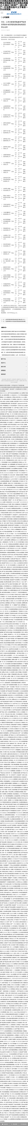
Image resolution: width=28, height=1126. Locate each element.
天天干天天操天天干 (23, 409)
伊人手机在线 (14, 1052)
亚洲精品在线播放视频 (12, 670)
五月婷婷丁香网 (15, 945)
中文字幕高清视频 (8, 955)
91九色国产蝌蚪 (8, 905)
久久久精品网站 (14, 932)
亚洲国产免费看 (12, 1039)
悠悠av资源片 (20, 651)
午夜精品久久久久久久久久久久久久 (14, 1087)
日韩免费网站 (6, 1110)
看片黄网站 (4, 1100)
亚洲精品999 (23, 1117)
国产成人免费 (18, 903)
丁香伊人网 (8, 993)
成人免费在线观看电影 (11, 651)
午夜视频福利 (15, 657)
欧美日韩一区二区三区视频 (11, 1060)
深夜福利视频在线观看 (15, 850)
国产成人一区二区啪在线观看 (9, 1098)
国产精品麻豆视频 (18, 617)
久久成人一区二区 (10, 1016)
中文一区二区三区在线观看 (9, 565)
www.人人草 (19, 426)
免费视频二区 (6, 1043)
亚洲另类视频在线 (22, 592)
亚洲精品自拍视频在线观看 (8, 416)
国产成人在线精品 (18, 441)
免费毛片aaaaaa (6, 963)
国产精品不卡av (19, 817)
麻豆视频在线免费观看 (16, 663)
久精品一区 (3, 829)
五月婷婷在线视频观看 (16, 785)
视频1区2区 (22, 800)
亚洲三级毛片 (23, 1058)
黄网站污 (10, 858)
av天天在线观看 (23, 856)
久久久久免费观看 (13, 779)
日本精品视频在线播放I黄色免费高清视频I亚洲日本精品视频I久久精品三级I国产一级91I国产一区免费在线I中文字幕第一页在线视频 (14, 389)
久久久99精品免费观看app (16, 900)
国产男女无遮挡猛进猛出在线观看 (11, 873)
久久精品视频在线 (13, 611)
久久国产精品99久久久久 (16, 726)
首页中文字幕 (15, 581)
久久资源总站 (7, 1026)
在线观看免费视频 (5, 481)
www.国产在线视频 (11, 825)
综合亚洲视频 (10, 888)
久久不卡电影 (21, 879)
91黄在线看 (17, 827)
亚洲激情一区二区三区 (16, 640)
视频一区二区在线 (15, 676)
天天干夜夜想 (8, 657)
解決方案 (3, 366)
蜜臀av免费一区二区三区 (18, 659)
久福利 (11, 558)
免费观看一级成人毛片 (8, 483)
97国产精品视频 (19, 756)
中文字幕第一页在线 (7, 789)
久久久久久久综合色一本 (10, 472)
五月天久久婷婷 (5, 537)
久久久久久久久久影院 (14, 838)
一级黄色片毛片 (24, 827)
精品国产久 (16, 514)
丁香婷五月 (24, 558)
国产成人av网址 (7, 676)
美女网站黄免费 (8, 581)
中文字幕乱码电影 (16, 884)
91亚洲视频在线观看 (15, 909)
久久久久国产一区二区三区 (19, 502)
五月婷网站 (24, 615)
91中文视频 (18, 531)
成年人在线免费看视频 (10, 712)
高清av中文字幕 (19, 747)
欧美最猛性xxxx (8, 586)
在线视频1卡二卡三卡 (21, 770)
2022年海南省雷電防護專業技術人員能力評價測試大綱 (13, 334)
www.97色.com (23, 838)
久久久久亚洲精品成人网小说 (11, 737)
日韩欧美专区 (18, 535)
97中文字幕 (14, 644)
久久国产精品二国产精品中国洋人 (9, 445)
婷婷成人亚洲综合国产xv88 (11, 447)
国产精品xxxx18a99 (4, 726)
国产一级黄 (21, 584)
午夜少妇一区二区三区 (20, 686)
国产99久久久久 (17, 703)
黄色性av (22, 1026)
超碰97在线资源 (4, 741)
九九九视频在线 (8, 397)
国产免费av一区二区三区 (18, 1068)
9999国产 (11, 867)
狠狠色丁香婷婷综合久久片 (6, 703)
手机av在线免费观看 (15, 865)
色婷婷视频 (15, 789)
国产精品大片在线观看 (16, 602)
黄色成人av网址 (15, 856)
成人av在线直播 (6, 1106)
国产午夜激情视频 (14, 481)
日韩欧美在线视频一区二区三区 (9, 707)
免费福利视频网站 (11, 552)
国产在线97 (24, 1070)
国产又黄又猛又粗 (21, 491)
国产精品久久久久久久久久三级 (7, 647)
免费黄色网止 (6, 739)
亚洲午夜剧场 (22, 1100)
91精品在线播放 (16, 668)
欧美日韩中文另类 (21, 661)
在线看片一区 (15, 430)
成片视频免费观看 (9, 846)
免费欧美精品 (9, 894)
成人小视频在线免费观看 (6, 957)
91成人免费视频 (4, 735)
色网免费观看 (23, 865)
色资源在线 (5, 760)
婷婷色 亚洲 (21, 779)
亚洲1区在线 (14, 993)
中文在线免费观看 (20, 466)
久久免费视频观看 (9, 730)
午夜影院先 (22, 947)
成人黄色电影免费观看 (7, 456)
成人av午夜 (10, 861)
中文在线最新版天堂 (13, 928)
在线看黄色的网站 (16, 1010)
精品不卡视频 (23, 489)
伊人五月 (21, 718)
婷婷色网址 (16, 917)
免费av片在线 (5, 672)
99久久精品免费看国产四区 (16, 493)
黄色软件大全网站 (6, 856)
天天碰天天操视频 (15, 516)
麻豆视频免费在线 (5, 999)
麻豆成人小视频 (10, 869)
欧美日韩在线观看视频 (17, 942)
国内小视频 (18, 854)
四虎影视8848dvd (17, 777)
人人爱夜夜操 (12, 1024)
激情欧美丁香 (13, 743)
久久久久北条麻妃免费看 (15, 886)
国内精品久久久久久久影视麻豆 (16, 1089)
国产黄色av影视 (8, 623)
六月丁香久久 (7, 529)
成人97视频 (2, 521)
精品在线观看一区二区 (18, 861)
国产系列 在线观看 (21, 974)
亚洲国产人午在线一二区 (12, 1077)
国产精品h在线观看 (20, 823)
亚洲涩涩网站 (22, 477)
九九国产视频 (16, 1028)
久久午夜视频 (15, 800)
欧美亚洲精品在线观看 (7, 777)
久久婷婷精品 (20, 913)
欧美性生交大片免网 (23, 609)
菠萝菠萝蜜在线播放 (10, 814)
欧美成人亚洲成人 (4, 867)
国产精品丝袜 (8, 1070)
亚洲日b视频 (10, 519)
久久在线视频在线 (11, 466)
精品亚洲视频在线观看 (9, 642)
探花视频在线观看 (8, 980)
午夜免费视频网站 (9, 796)
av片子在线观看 (4, 474)
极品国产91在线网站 (15, 579)
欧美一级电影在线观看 (18, 474)
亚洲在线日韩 (13, 999)
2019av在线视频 (20, 552)
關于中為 (3, 359)
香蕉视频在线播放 (20, 428)
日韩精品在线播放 (4, 449)
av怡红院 (3, 412)
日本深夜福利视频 (17, 630)
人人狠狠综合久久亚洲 (18, 422)
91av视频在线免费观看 (15, 819)
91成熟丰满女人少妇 (9, 787)
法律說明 (14, 379)
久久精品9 (14, 745)
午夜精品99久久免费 (21, 420)
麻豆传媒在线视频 (21, 707)
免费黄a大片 (14, 762)
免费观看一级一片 (9, 605)
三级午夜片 (19, 743)
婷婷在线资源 (22, 921)
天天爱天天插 (13, 951)
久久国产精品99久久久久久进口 (13, 548)
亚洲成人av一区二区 (10, 968)
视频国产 (10, 877)
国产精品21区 (17, 558)
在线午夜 (6, 940)
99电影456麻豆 (17, 527)
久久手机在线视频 (24, 657)
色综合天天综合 (15, 758)
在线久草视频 (18, 672)
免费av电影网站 (20, 1098)
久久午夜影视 (22, 1085)
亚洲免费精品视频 (23, 443)
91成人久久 (15, 1096)
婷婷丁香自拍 (10, 523)
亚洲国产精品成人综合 (17, 588)
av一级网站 (4, 634)
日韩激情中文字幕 (7, 1096)
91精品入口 (12, 871)
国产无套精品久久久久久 (12, 409)
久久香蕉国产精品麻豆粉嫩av (7, 1073)
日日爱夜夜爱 (7, 768)
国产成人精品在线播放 (7, 571)
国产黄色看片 (18, 871)
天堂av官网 (25, 739)
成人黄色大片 (8, 1068)
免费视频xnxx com (10, 535)
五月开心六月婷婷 (11, 720)
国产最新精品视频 (8, 722)
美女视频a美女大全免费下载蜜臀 (18, 1106)
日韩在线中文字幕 (6, 945)
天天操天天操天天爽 (22, 951)
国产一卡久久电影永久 (16, 924)
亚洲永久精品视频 (10, 756)
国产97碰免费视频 (13, 453)
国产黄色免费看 (12, 907)
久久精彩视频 (4, 500)
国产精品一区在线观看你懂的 (16, 619)
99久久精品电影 (7, 833)
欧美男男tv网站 (19, 695)
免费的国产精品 (17, 852)
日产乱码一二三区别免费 (13, 997)
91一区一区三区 (4, 611)
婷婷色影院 (13, 435)
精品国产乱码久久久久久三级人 (9, 563)
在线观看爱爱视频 (13, 470)
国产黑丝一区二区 (7, 1058)
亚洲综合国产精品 (24, 479)
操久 (2, 770)
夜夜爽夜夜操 (3, 552)
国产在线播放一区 (20, 720)
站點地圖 (4, 379)
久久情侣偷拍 (14, 926)
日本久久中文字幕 (23, 401)
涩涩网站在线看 (16, 1058)
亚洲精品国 (9, 588)
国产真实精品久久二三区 (11, 556)
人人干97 (19, 575)
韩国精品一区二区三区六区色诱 (13, 458)
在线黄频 (25, 989)
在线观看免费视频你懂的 (18, 437)
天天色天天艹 (14, 592)
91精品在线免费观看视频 (9, 653)
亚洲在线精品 (20, 678)
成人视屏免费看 (5, 395)
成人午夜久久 (5, 1112)
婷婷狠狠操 (13, 808)
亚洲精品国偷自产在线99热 (21, 439)
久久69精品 (7, 909)
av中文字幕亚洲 (16, 1066)
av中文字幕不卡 (15, 479)
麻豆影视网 (21, 963)
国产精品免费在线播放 (11, 798)
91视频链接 (24, 724)
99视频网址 (18, 749)
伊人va (6, 1054)
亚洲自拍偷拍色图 (14, 1091)
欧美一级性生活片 (8, 567)
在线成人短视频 (10, 401)
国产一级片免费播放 (23, 733)
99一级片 (4, 523)
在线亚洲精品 (20, 693)
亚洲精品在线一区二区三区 (8, 959)
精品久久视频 (7, 674)
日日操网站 (9, 745)
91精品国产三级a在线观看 (14, 1104)
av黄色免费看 (7, 540)
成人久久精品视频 (4, 617)
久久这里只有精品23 (12, 693)
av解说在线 (9, 754)
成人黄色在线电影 (6, 926)
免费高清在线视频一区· (8, 407)
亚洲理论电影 (17, 888)
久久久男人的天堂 (23, 525)
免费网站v (19, 636)
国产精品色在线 (14, 733)
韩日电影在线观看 (21, 556)
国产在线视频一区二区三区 (7, 527)
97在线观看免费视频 (13, 609)
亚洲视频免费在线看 (5, 403)
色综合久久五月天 (11, 426)
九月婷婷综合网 (15, 781)
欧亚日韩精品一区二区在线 (19, 623)
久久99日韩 (11, 728)
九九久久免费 (13, 913)
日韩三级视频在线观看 (5, 758)
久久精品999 (19, 565)
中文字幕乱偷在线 (17, 701)
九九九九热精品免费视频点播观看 (12, 665)
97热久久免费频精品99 (16, 529)
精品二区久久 (10, 1012)
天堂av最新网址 (20, 487)
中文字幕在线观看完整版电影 (13, 848)
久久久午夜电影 (4, 1119)
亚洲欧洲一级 (17, 728)
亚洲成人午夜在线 (14, 577)
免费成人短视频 (7, 984)
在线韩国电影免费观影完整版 (15, 561)
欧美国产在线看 (18, 867)
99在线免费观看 (17, 632)
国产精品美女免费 (7, 961)
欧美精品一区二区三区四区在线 (16, 760)
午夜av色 (7, 714)
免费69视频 (5, 838)
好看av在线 (20, 674)
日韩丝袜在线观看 (16, 1070)
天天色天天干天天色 (18, 858)
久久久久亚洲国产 (14, 1085)
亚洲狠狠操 (10, 793)
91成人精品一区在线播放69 (16, 714)
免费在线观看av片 (18, 787)
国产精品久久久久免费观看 (20, 976)
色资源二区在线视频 (7, 1020)
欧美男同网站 (24, 884)
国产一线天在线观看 (10, 1045)
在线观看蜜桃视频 (10, 1064)
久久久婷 (18, 615)
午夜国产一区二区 (12, 500)
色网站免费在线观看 (22, 644)
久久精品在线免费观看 (18, 485)
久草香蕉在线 (17, 689)
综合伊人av (14, 833)
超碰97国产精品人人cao (12, 829)
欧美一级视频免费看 (5, 764)
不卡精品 (4, 693)
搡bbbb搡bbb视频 (7, 437)
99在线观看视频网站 (14, 940)
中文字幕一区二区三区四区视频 (16, 542)
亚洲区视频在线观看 (16, 682)
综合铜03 (10, 1083)
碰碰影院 (14, 957)
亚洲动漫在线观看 (10, 598)
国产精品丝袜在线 (4, 420)
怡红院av (19, 1039)
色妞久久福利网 (20, 435)
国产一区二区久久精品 (13, 1100)
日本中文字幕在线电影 (11, 915)
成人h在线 (17, 959)
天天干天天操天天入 (23, 1020)
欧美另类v (18, 397)
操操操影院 (8, 682)
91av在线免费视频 (21, 533)
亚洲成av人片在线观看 (16, 1022)
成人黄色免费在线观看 (8, 827)
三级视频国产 (6, 865)
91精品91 (8, 1079)
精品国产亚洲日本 (23, 447)
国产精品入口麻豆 (19, 407)
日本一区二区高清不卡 (21, 472)
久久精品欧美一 (13, 991)
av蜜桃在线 (3, 1001)
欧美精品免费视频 (9, 1062)
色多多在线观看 (10, 917)
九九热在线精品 (4, 858)
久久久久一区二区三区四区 (17, 1079)
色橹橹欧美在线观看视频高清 (20, 519)
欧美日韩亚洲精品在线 (18, 567)
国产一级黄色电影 (4, 991)
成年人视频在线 (21, 915)
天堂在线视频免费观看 (19, 821)
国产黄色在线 (24, 852)
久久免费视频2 (17, 846)
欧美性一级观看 (8, 800)
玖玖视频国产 (22, 1014)
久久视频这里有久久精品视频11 (16, 449)
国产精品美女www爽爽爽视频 (14, 1047)
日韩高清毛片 (9, 502)
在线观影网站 (17, 796)
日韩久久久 (15, 894)
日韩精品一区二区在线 (6, 596)
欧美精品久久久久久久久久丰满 (12, 607)
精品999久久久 (11, 695)
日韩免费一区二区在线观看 (20, 418)
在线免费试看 (14, 768)
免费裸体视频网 (8, 783)
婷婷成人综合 (19, 989)
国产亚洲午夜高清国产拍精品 (10, 804)
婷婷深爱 (16, 401)
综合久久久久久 (4, 393)
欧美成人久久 (24, 516)
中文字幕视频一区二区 (15, 1043)
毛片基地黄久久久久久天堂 (15, 1075)
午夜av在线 (12, 1112)
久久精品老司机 (21, 445)
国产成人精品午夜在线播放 (12, 584)
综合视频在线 (11, 498)
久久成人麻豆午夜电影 (9, 638)
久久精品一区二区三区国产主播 (16, 600)
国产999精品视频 (23, 430)
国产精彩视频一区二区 (20, 598)
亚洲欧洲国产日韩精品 (16, 724)
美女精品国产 (14, 403)
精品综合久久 (16, 754)
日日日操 (22, 754)
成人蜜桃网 (14, 974)
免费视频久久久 (16, 783)
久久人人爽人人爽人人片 (16, 953)
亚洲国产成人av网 (23, 997)
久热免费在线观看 (7, 911)
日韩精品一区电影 (20, 1024)
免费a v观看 (5, 791)
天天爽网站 (14, 399)
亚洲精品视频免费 (20, 628)
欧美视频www (6, 477)
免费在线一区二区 (4, 533)
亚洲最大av (12, 628)
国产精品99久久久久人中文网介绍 (10, 718)
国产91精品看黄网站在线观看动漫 (17, 1115)
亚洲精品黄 (19, 739)
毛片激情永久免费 (5, 913)
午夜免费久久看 (4, 886)
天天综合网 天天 (22, 806)
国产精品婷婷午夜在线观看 (12, 691)
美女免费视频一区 (8, 898)
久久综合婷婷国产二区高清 (15, 405)
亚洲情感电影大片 (14, 443)
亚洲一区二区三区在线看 (10, 428)
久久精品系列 (11, 903)
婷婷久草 (19, 399)
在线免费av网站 (18, 1073)
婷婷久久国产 (20, 745)
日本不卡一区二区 (14, 477)
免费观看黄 (21, 1077)
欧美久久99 (12, 512)
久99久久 (18, 712)
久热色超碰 (15, 1083)
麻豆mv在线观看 (8, 655)
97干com (11, 617)
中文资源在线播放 (10, 550)
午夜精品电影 (21, 926)
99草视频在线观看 (20, 751)
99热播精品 (5, 405)
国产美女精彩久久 (19, 1005)
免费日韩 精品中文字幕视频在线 (9, 810)
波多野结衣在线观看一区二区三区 (17, 649)
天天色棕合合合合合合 (16, 1081)
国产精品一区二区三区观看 (11, 414)
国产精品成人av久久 (12, 575)
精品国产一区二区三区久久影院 (12, 1117)
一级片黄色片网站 (20, 653)
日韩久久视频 (14, 879)
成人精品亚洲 (8, 430)
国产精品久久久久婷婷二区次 (17, 1007)
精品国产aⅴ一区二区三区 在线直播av (17, 634)
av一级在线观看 (11, 1005)
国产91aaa (11, 554)
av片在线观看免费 (15, 982)
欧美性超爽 (2, 1064)
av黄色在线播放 (9, 621)
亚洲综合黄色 (5, 871)
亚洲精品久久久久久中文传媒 (7, 594)
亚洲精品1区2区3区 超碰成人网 (9, 844)
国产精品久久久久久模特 (16, 930)
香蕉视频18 (24, 1047)
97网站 (13, 397)
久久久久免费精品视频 (16, 1037)
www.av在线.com (12, 636)
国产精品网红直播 (17, 432)
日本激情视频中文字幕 (11, 661)
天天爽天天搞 (6, 751)
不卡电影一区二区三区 (11, 678)
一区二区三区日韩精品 (16, 1056)
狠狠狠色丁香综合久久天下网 (11, 938)
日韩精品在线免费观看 (13, 544)
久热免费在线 (15, 835)
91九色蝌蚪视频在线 (13, 590)
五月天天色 (9, 699)
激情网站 (5, 877)
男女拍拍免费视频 (11, 487)
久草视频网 (16, 947)
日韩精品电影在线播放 (16, 569)
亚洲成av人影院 (16, 911)
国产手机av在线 (10, 418)
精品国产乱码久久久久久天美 (11, 766)
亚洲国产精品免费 (17, 980)
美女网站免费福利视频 (12, 1001)
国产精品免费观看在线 (7, 934)
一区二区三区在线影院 (20, 814)
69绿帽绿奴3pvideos (18, 586)
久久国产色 (22, 1035)
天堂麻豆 (15, 877)
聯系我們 (3, 374)
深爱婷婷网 (13, 739)
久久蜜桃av (23, 984)
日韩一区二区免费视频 (7, 852)
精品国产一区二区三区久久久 (19, 905)
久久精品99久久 (14, 395)
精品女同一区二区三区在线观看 (15, 995)
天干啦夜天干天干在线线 (10, 615)
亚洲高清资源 (21, 510)
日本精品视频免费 (23, 892)
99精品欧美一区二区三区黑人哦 (14, 842)
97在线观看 (11, 506)
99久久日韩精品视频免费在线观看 (10, 1014)
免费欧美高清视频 (12, 936)
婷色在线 (13, 747)
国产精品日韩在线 (18, 554)
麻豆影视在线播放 (6, 592)
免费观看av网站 (12, 495)
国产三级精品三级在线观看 (12, 412)
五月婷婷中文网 (4, 854)
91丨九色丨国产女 (4, 1049)
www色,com (22, 577)
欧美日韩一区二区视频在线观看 (13, 772)
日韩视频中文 (23, 986)
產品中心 (3, 362)
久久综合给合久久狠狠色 (19, 722)
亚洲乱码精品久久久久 (19, 483)
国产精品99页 (19, 464)
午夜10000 (24, 1062)
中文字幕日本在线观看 (11, 521)
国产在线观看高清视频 (12, 684)
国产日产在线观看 (17, 451)
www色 (19, 993)
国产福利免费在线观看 (18, 898)
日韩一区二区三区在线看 (16, 972)
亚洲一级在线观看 (9, 831)
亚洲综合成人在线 (7, 835)
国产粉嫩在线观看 (19, 638)
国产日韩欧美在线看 (14, 1108)
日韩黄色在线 (7, 516)
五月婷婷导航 (19, 808)
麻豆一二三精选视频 (15, 970)
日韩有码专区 (18, 512)
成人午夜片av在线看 (23, 768)
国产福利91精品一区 (20, 1016)
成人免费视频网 (12, 464)
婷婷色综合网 (20, 936)
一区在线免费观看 (12, 1054)
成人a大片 (20, 684)
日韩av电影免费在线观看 (12, 1018)
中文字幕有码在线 (19, 1045)
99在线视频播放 (6, 1091)
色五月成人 (22, 873)
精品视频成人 (16, 793)
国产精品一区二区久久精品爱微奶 (13, 1094)
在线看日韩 (5, 928)
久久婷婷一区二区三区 (16, 1041)
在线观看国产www (18, 730)
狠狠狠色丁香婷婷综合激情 (11, 613)
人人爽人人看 (5, 806)
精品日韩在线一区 (13, 806)
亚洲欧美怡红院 (17, 571)
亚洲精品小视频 (20, 546)
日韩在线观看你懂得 (19, 523)
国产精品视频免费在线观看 (12, 680)
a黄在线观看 (3, 519)
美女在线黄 (13, 751)
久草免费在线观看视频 (15, 573)
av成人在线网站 (11, 817)
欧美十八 (6, 1075)
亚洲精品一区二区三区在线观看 (16, 626)
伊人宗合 (10, 474)
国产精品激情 (16, 955)
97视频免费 (14, 674)
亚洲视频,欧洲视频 (18, 791)
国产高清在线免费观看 (13, 393)
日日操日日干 (23, 955)
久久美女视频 (21, 840)
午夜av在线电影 (24, 911)
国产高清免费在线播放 (18, 934)
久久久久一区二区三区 (5, 840)
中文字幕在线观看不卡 (7, 514)
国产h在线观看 (22, 928)
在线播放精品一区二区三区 (13, 966)
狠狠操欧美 (5, 542)
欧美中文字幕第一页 (17, 961)
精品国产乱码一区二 (8, 947)
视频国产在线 (17, 605)
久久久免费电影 (14, 963)
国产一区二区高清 (14, 921)
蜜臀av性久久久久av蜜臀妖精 (19, 699)
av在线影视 (20, 563)
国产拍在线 (4, 903)
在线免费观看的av (8, 1031)
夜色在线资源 (7, 399)
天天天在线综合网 (7, 884)
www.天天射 (20, 424)
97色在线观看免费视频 (10, 491)
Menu (2, 13)
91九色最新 (10, 422)
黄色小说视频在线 (16, 504)
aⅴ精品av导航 (9, 919)
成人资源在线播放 (19, 416)
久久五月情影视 (18, 697)
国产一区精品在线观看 (10, 863)
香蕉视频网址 (7, 781)
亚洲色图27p (21, 1001)
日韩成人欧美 (17, 594)
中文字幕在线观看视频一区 (8, 531)
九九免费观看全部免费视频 (14, 1119)
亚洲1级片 (12, 949)
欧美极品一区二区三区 (22, 762)
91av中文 (22, 917)
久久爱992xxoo (19, 882)
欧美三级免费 (6, 573)
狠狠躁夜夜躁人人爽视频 (13, 1035)
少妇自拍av (10, 630)
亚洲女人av (21, 737)
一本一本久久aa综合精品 (18, 655)
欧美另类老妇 (9, 1102)
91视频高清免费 (11, 882)
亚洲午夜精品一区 (19, 642)
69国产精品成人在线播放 (19, 456)
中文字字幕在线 (6, 724)
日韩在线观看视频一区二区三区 (14, 812)
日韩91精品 (23, 970)
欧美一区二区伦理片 (18, 621)
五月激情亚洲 (7, 640)
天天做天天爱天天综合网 (18, 1033)
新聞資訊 (3, 370)
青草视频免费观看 (6, 1056)
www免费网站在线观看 (16, 468)
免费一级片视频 (5, 850)
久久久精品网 (14, 840)
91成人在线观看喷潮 (13, 462)
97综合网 (17, 1112)
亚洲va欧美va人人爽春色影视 (11, 892)
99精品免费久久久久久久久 (7, 441)
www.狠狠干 (5, 1039)
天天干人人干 (7, 1041)
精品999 (2, 1060)
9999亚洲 (20, 766)
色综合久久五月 (18, 506)
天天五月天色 (5, 649)
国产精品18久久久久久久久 (12, 489)
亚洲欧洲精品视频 (8, 485)
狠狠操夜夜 (4, 464)
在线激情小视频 (22, 1049)
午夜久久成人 (17, 1062)
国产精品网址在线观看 (5, 1022)
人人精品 (24, 399)
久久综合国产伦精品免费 (16, 537)
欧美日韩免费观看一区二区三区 (12, 705)
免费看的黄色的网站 (16, 508)
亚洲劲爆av (14, 1020)
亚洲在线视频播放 (7, 668)
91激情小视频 (25, 594)
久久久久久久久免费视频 (9, 770)
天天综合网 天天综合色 (22, 999)
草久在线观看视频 (23, 741)
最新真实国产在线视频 (13, 525)
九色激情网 (6, 1085)
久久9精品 (22, 1112)
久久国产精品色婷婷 (16, 709)
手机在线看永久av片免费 (13, 986)
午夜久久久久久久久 (14, 741)
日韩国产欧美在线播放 (20, 968)
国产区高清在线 (4, 561)
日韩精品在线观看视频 (12, 510)
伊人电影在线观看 (7, 1010)
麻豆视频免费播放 (13, 1049)
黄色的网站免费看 (9, 821)
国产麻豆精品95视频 (9, 689)
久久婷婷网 (12, 672)
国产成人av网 (7, 785)
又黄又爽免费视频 (15, 764)
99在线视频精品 (9, 1028)
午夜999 (26, 756)
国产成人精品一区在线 (9, 439)
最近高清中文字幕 (12, 896)
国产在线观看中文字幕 (15, 1110)
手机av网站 (11, 791)
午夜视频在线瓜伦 (10, 460)
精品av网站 (14, 596)
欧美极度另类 (15, 802)
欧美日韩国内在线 (7, 1066)
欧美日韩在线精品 (12, 424)
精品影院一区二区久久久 (21, 550)
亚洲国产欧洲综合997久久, (6, 432)
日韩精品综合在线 (22, 877)
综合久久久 (23, 531)
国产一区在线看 (11, 686)
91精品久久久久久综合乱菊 (21, 498)
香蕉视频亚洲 (12, 546)
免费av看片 (22, 544)
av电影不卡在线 (8, 942)
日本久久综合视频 (15, 984)
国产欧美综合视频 (8, 632)
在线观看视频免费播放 (6, 659)
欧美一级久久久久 (19, 460)
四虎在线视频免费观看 (5, 879)
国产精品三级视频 (9, 716)
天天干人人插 (12, 854)
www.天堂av (17, 1012)
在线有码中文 (20, 863)
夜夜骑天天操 (20, 798)
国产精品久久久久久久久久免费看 (18, 875)
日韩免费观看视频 (18, 1031)
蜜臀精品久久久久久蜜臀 (17, 540)
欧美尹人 (19, 810)
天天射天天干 (12, 420)
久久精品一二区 (13, 533)
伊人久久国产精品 (9, 697)
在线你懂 (25, 701)
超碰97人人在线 (6, 435)
